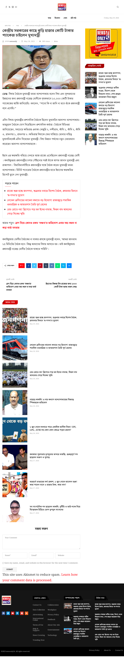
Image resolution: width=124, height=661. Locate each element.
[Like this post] (22, 265)
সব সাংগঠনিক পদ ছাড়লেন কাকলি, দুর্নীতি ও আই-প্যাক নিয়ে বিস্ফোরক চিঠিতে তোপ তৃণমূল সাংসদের (55, 508)
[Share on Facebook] (28, 265)
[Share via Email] (69, 265)
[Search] (117, 7)
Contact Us (37, 605)
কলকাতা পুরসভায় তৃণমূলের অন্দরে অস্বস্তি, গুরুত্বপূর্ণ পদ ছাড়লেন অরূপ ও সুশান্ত (54, 456)
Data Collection (39, 610)
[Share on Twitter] (34, 265)
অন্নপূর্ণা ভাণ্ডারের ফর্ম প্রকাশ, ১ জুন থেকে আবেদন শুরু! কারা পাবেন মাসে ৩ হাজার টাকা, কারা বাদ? (53, 483)
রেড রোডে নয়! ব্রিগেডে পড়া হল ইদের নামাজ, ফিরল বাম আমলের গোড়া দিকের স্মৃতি (53, 373)
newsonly (13, 41)
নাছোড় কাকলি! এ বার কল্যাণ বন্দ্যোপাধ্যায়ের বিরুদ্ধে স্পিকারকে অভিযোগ (52, 401)
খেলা (65, 18)
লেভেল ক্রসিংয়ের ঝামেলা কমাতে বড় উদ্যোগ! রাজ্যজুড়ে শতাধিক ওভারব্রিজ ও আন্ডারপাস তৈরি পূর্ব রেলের (39, 202)
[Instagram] (13, 7)
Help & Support (36, 629)
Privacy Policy (53, 615)
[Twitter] (9, 7)
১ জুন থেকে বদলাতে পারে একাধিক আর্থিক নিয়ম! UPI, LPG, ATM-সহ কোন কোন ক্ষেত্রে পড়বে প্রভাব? (53, 428)
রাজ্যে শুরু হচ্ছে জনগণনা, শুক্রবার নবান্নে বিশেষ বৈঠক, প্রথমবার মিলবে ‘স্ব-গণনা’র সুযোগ (53, 319)
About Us (107, 650)
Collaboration (53, 605)
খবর (49, 18)
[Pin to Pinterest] (40, 265)
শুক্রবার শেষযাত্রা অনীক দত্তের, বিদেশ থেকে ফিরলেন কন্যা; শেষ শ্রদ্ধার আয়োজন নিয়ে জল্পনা (109, 92)
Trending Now (39, 640)
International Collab (38, 619)
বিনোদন (57, 18)
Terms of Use (38, 625)
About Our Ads (54, 625)
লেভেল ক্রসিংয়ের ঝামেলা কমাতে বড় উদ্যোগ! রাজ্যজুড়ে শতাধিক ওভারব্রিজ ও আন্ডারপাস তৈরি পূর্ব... (81, 634)
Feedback (51, 619)
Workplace (52, 610)
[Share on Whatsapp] (57, 265)
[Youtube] (16, 7)
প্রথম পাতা (8, 25)
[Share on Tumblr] (46, 265)
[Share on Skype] (63, 265)
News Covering (39, 635)
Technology (52, 635)
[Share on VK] (51, 265)
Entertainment (53, 630)
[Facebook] (6, 7)
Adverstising (38, 615)
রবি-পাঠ (73, 18)
